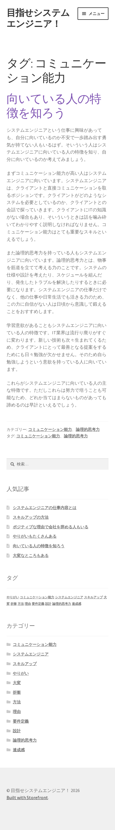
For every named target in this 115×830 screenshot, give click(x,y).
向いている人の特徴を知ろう (54, 105)
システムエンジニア (31, 654)
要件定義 (21, 721)
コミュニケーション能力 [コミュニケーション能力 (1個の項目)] (37, 597)
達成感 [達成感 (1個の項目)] (76, 604)
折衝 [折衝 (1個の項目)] (14, 604)
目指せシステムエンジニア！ (38, 18)
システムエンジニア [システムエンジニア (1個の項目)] (69, 597)
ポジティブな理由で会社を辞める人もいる (50, 526)
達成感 (19, 749)
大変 (17, 682)
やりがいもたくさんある (35, 536)
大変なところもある (31, 555)
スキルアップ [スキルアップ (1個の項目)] (93, 597)
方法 (17, 702)
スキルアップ (25, 663)
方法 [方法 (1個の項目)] (21, 604)
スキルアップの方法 (31, 517)
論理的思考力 (88, 429)
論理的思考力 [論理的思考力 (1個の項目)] (61, 604)
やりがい (21, 673)
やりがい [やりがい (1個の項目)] (13, 597)
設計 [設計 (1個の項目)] (48, 604)
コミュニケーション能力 (50, 429)
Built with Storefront (27, 797)
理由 (17, 711)
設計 (17, 730)
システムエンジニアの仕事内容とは (44, 507)
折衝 (17, 692)
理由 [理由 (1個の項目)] (28, 604)
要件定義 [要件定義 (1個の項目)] (38, 604)
